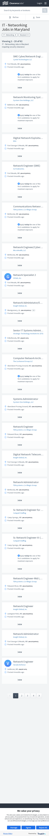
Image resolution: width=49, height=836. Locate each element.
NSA (14, 141)
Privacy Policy (7, 833)
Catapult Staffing (19, 513)
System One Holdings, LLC (23, 100)
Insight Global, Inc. (20, 306)
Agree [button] (28, 827)
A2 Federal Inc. (19, 169)
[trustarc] (41, 833)
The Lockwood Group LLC (23, 361)
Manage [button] (13, 827)
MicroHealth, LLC (19, 250)
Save (36, 17)
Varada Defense (19, 665)
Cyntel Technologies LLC (22, 59)
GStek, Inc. (17, 278)
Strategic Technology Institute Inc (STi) (28, 333)
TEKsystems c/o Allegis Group (25, 209)
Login (39, 3)
